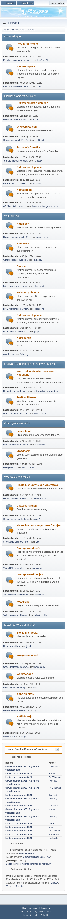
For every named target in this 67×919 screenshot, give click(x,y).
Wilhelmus (40, 444)
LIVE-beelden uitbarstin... (15, 183)
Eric (37, 542)
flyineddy (38, 161)
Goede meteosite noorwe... (16, 667)
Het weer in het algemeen (32, 103)
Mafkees (10, 886)
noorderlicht (8, 354)
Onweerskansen (27, 126)
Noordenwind (42, 237)
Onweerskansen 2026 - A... (16, 140)
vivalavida (53, 838)
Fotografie (23, 601)
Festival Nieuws (26, 397)
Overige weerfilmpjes (30, 574)
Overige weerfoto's (28, 548)
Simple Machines (45, 912)
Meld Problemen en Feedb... (16, 86)
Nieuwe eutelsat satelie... (15, 710)
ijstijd (36, 331)
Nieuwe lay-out (26, 66)
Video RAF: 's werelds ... (15, 568)
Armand (36, 119)
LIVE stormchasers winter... (16, 309)
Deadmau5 (39, 667)
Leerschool (24, 431)
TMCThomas (40, 413)
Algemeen (23, 223)
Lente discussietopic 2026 (18, 773)
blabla (38, 86)
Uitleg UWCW (9, 467)
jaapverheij (37, 568)
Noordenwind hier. (12, 646)
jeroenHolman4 (26, 853)
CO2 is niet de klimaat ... (15, 206)
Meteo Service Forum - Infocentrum (28, 749)
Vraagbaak (23, 451)
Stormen (22, 266)
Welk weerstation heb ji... (15, 687)
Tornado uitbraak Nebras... (15, 161)
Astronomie (24, 337)
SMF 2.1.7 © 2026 (28, 912)
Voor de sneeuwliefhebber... (16, 594)
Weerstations (25, 674)
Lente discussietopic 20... (15, 119)
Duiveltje (19, 886)
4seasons (37, 183)
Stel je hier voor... (27, 632)
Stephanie (53, 805)
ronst (51, 827)
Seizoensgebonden (29, 292)
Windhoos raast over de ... (15, 260)
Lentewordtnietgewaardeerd (45, 206)
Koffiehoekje (24, 716)
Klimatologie (24, 189)
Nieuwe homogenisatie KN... (16, 237)
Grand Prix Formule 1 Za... (16, 413)
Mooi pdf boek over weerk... (16, 444)
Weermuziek (9, 736)
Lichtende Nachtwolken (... (15, 331)
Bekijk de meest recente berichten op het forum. (28, 864)
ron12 (37, 519)
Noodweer (23, 243)
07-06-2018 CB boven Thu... (16, 542)
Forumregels (33, 908)
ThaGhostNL (43, 60)
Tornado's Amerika (28, 147)
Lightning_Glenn (41, 615)
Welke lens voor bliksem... (15, 615)
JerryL (23, 736)
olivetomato (39, 286)
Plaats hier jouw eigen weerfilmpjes (39, 525)
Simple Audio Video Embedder (36, 915)
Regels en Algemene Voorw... (17, 60)
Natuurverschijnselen (30, 167)
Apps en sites (25, 694)
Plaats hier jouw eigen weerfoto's (37, 484)
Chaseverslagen (27, 505)
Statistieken (15, 843)
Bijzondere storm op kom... (16, 286)
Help (24, 908)
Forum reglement (27, 43)
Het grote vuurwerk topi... (15, 391)
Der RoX (53, 795)
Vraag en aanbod (27, 655)
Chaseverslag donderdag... (16, 519)
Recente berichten (19, 756)
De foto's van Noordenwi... (15, 498)
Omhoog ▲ (45, 908)
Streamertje (54, 834)
